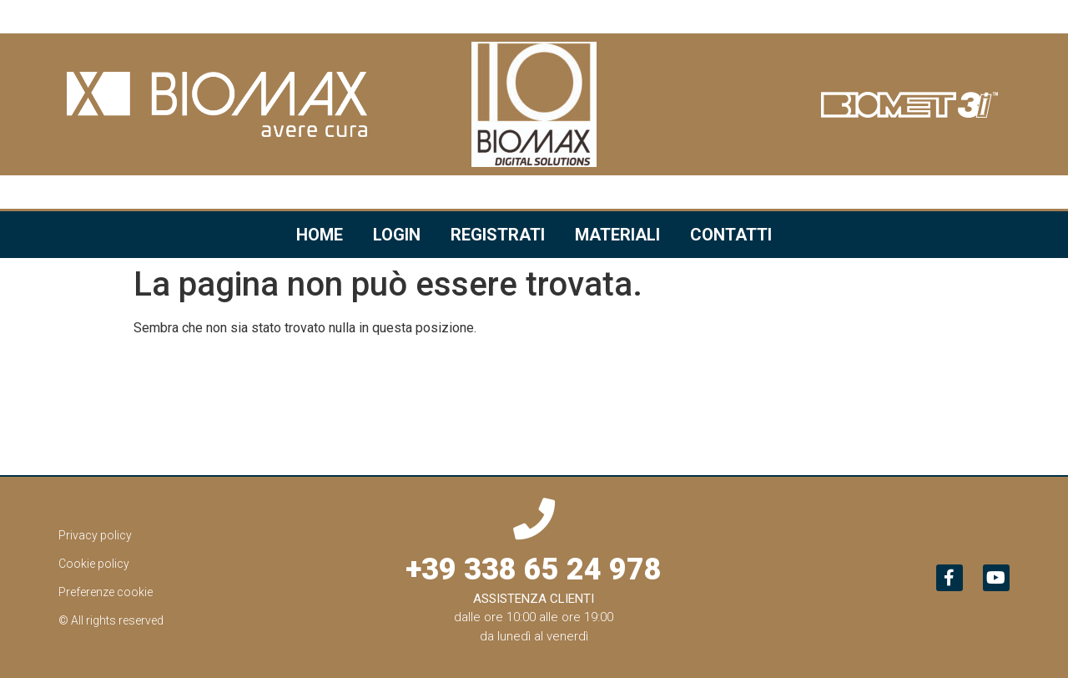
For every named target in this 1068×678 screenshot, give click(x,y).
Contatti (731, 235)
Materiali (617, 235)
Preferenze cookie (105, 592)
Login (397, 235)
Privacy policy (95, 535)
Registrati (498, 235)
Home (319, 235)
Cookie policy (93, 563)
